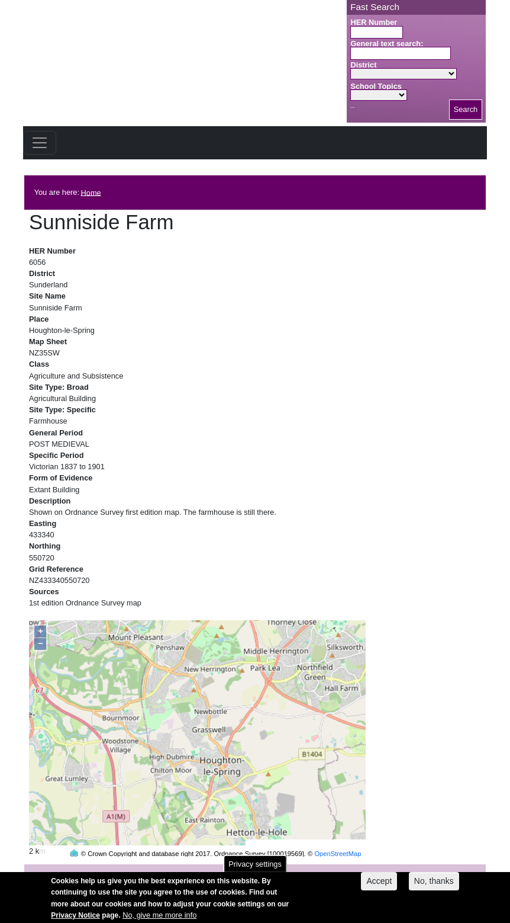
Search (466, 109)
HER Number (373, 22)
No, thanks (434, 885)
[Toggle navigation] (39, 143)
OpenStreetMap (337, 831)
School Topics (376, 86)
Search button (352, 107)
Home (91, 192)
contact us (332, 870)
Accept (379, 885)
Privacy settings (255, 868)
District (363, 64)
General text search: (386, 43)
